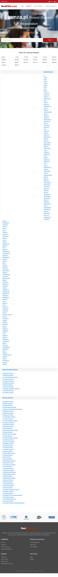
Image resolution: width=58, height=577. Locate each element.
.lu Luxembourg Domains (8, 464)
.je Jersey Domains (7, 459)
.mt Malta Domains (7, 476)
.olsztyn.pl (46, 188)
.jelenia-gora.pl (6, 278)
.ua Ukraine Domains (7, 392)
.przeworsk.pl (5, 270)
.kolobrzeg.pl (46, 144)
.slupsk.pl (4, 337)
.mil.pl (3, 301)
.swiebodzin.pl (47, 207)
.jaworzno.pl (5, 284)
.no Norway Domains (7, 480)
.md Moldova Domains (8, 383)
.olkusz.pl (4, 259)
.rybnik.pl (4, 322)
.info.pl (45, 77)
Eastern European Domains (10, 369)
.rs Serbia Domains (7, 487)
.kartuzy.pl (46, 104)
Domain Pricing (4, 559)
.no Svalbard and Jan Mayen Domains (12, 495)
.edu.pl (45, 81)
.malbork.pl (46, 201)
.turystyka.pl (5, 318)
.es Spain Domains (7, 428)
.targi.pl (4, 343)
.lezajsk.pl (4, 335)
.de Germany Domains (8, 422)
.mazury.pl (46, 127)
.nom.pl (45, 108)
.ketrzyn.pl (46, 215)
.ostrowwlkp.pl (47, 182)
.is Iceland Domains (7, 455)
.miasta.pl (4, 331)
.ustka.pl (4, 364)
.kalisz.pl (4, 238)
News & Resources (5, 546)
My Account (3, 556)
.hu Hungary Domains (8, 381)
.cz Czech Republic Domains (9, 377)
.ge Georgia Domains (7, 379)
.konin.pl (4, 261)
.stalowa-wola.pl (47, 175)
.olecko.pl (4, 303)
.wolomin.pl (5, 307)
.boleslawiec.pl (47, 167)
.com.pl (45, 83)
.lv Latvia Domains (7, 466)
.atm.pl (4, 351)
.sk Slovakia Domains (8, 390)
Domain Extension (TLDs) (7, 563)
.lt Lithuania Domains (7, 462)
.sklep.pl (45, 177)
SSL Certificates (38, 6)
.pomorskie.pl (47, 198)
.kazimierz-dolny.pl (7, 314)
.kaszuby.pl (5, 268)
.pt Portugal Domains (7, 483)
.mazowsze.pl (47, 203)
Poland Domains (48, 72)
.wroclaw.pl (5, 276)
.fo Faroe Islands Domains (9, 434)
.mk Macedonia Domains (8, 474)
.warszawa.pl (46, 209)
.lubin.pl (4, 358)
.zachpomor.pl (6, 253)
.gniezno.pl (46, 161)
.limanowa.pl (46, 213)
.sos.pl (4, 230)
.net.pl (45, 89)
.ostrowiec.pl (5, 289)
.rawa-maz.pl (46, 184)
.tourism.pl (5, 282)
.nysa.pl (4, 240)
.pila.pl (45, 156)
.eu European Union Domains (10, 430)
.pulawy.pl (46, 115)
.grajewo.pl (5, 310)
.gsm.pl (45, 165)
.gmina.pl (45, 157)
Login (50, 1)
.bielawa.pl (5, 286)
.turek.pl (4, 312)
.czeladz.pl (46, 131)
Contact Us (3, 544)
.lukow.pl (4, 265)
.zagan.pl (45, 211)
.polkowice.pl (5, 291)
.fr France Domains (7, 436)
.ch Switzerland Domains (8, 416)
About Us (3, 542)
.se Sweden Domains (7, 491)
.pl (44, 75)
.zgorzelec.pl (5, 360)
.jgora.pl (4, 221)
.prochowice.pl (6, 251)
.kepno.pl (45, 140)
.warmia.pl (5, 345)
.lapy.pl (4, 305)
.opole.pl (4, 242)
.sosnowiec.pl (47, 217)
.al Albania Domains (7, 403)
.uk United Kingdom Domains (10, 437)
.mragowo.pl (46, 121)
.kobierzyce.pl (47, 148)
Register (32, 559)
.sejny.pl (4, 226)
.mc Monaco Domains (8, 468)
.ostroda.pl (5, 255)
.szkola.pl (4, 356)
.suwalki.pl (46, 152)
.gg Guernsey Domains (8, 441)
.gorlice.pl (4, 299)
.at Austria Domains (7, 405)
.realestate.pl (46, 136)
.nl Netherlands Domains (8, 478)
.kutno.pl (45, 138)
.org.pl (45, 87)
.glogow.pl (46, 117)
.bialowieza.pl (5, 244)
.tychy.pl (4, 316)
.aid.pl (3, 263)
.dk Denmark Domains (8, 424)
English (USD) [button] (4, 1)
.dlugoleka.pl (5, 297)
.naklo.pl (45, 102)
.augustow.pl (5, 341)
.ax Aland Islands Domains (9, 407)
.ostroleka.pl (46, 194)
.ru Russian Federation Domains (10, 388)
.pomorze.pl (46, 125)
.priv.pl (45, 150)
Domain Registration (35, 542)
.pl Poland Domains (7, 384)
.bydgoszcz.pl (47, 106)
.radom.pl (45, 96)
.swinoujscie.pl (47, 119)
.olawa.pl (4, 352)
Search (50, 40)
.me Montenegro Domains (9, 472)
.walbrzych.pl (5, 293)
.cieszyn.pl (46, 93)
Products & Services (51, 6)
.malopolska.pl (6, 347)
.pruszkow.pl (46, 154)
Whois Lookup (4, 561)
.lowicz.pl (45, 169)
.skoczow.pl (5, 308)
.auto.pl (45, 114)
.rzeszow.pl (46, 94)
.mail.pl (45, 91)
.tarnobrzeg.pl (47, 196)
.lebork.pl (45, 146)
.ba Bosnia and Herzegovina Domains (12, 409)
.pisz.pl (45, 205)
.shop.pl (45, 123)
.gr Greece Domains (7, 445)
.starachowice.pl (47, 112)
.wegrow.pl (5, 224)
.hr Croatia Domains (7, 447)
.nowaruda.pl (46, 171)
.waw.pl (45, 85)
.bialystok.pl (5, 349)
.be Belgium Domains (8, 411)
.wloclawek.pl (5, 257)
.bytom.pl (45, 200)
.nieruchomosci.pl (7, 354)
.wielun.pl (4, 362)
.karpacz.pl (46, 180)
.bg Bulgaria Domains (8, 373)
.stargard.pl (5, 295)
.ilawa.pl (4, 280)
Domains (29, 6)
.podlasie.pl (5, 330)
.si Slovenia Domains (7, 493)
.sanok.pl (45, 179)
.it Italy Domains (6, 457)
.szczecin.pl (5, 236)
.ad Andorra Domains (7, 401)
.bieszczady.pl (47, 142)
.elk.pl (3, 247)
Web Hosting (33, 544)
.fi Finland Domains (7, 432)
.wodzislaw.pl (5, 222)
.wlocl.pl (45, 173)
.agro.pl (4, 228)
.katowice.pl (5, 339)
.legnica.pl (46, 135)
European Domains (7, 397)
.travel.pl (4, 287)
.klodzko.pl (5, 324)
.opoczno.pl (5, 234)
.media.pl (4, 272)
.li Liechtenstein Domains (8, 460)
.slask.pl (45, 133)
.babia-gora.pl (47, 98)
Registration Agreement (6, 549)
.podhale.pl (46, 219)
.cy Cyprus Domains (7, 418)
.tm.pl (44, 129)
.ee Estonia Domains (7, 426)
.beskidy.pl (5, 266)
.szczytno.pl (46, 186)
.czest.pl (4, 320)
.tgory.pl (4, 326)
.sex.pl (45, 163)
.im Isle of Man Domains (8, 453)
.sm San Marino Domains (9, 499)
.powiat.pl (46, 190)
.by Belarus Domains (7, 375)
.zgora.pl (45, 192)
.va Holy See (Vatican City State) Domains (13, 503)
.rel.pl (44, 100)
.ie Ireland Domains (7, 451)
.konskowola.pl (6, 274)
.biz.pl (45, 79)
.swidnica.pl (46, 159)
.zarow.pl (45, 110)
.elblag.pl (4, 245)
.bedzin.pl (4, 249)
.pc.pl (3, 333)
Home (22, 6)
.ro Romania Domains (8, 386)
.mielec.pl (4, 328)
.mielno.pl (4, 232)
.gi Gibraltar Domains (7, 443)
